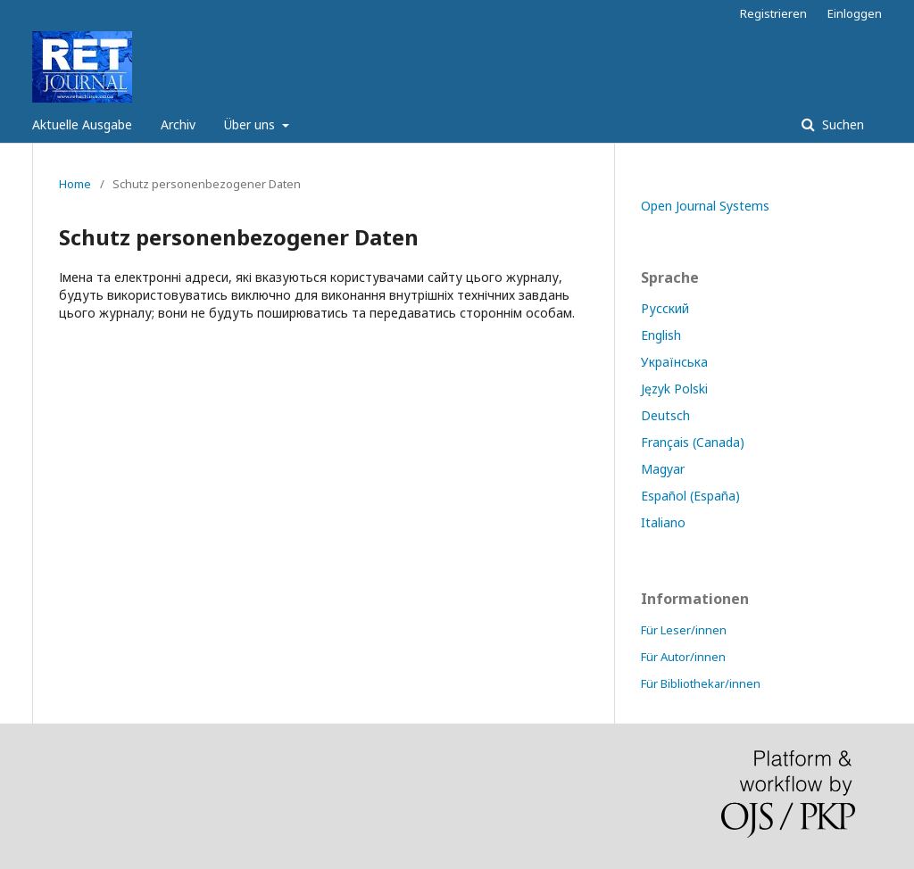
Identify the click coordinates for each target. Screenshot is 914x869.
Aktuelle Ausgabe (82, 124)
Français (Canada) (692, 442)
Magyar (663, 468)
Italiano (663, 522)
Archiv (178, 124)
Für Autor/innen (683, 657)
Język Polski (674, 388)
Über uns (251, 124)
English (661, 335)
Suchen (841, 124)
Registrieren (773, 13)
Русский (665, 308)
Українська (674, 361)
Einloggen (854, 13)
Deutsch (665, 415)
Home (75, 184)
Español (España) (690, 495)
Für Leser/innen (684, 630)
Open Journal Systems (705, 205)
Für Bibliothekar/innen (700, 683)
